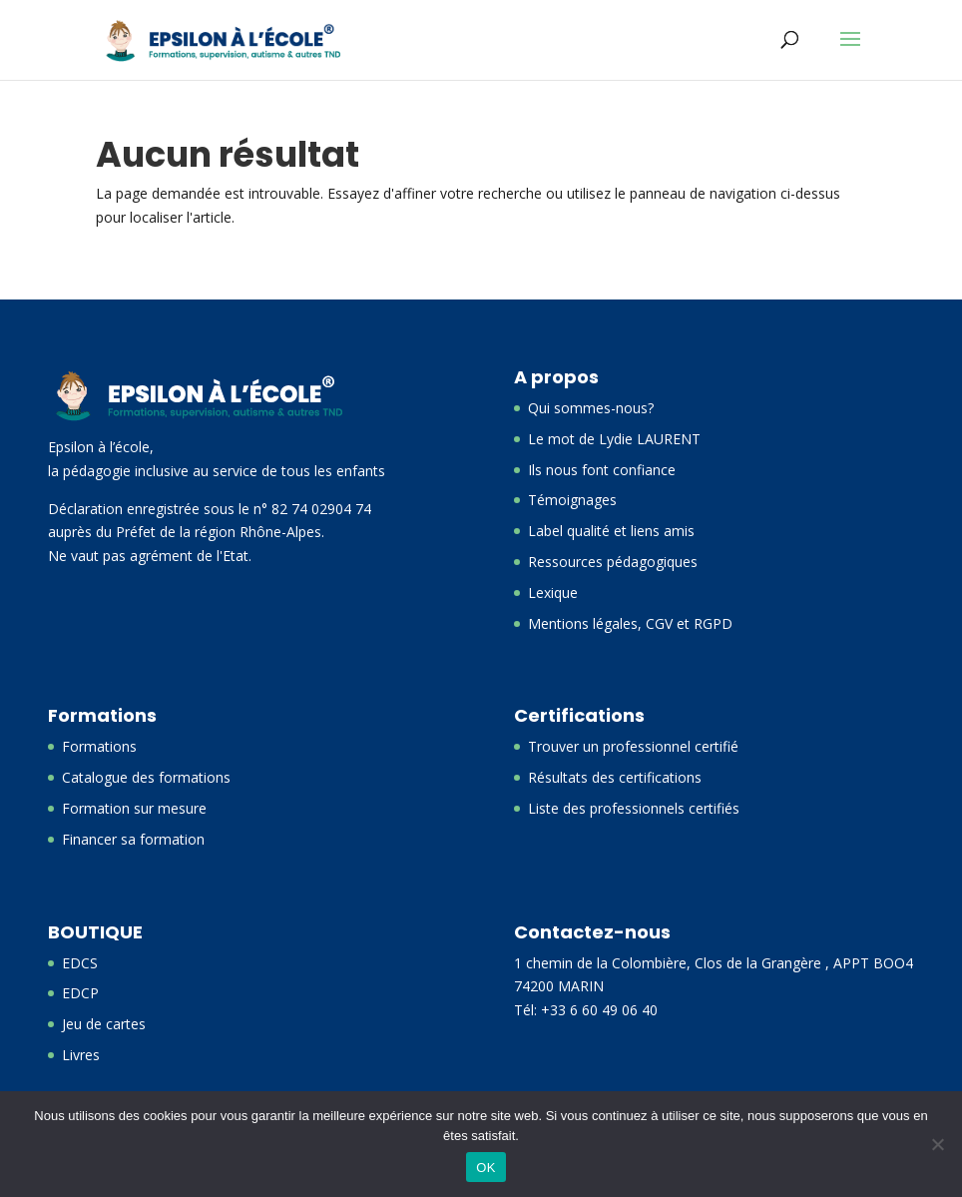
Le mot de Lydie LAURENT (614, 438)
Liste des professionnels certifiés (633, 808)
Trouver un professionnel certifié (633, 746)
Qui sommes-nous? (591, 407)
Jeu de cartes (104, 1023)
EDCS (80, 962)
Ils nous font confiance (602, 469)
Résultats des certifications (615, 777)
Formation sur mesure (134, 808)
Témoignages (572, 499)
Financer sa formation (133, 839)
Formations (99, 746)
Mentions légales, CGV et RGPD (630, 623)
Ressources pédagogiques (613, 561)
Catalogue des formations (146, 777)
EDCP (80, 992)
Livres (81, 1054)
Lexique (553, 592)
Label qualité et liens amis (611, 530)
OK (485, 1167)
